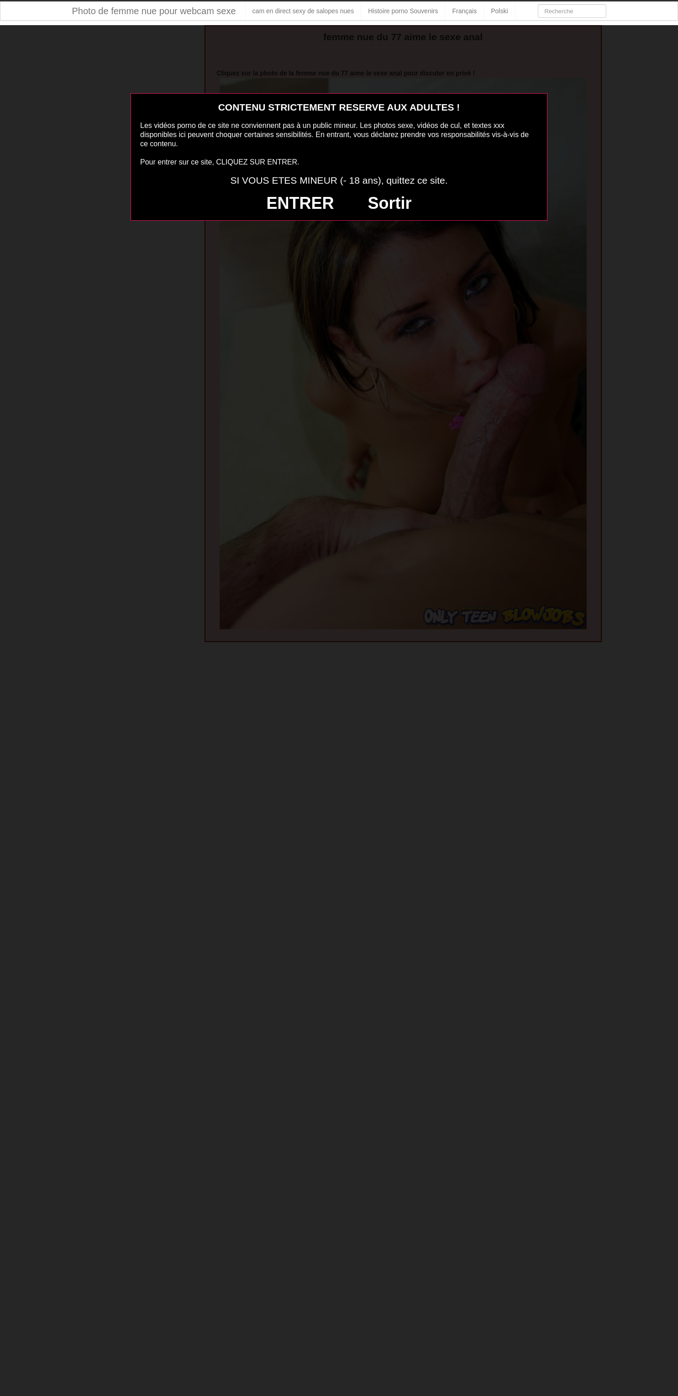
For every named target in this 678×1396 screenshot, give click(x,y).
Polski (499, 11)
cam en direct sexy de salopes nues (303, 11)
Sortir (389, 203)
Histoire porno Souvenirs (403, 11)
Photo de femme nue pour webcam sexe (154, 11)
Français (464, 11)
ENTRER (300, 203)
